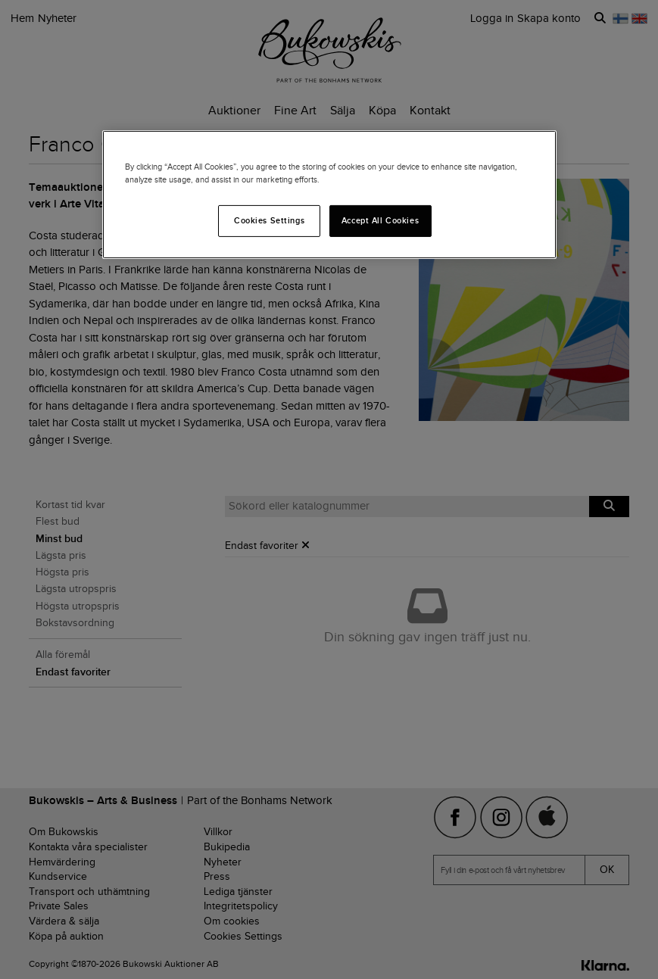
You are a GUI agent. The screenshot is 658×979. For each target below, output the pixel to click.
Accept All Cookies (380, 220)
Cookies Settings (269, 220)
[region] (329, 194)
